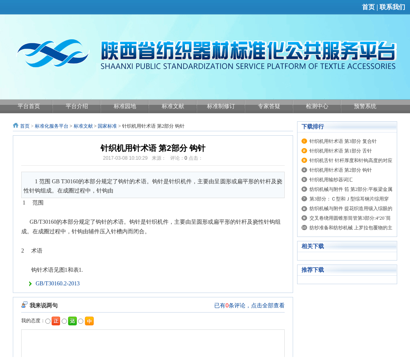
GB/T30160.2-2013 (58, 284)
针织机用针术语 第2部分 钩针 (341, 170)
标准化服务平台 (51, 126)
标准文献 (83, 126)
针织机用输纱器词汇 (331, 180)
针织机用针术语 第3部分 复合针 (343, 141)
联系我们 (392, 7)
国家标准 (107, 126)
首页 (368, 7)
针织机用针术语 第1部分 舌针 (341, 151)
